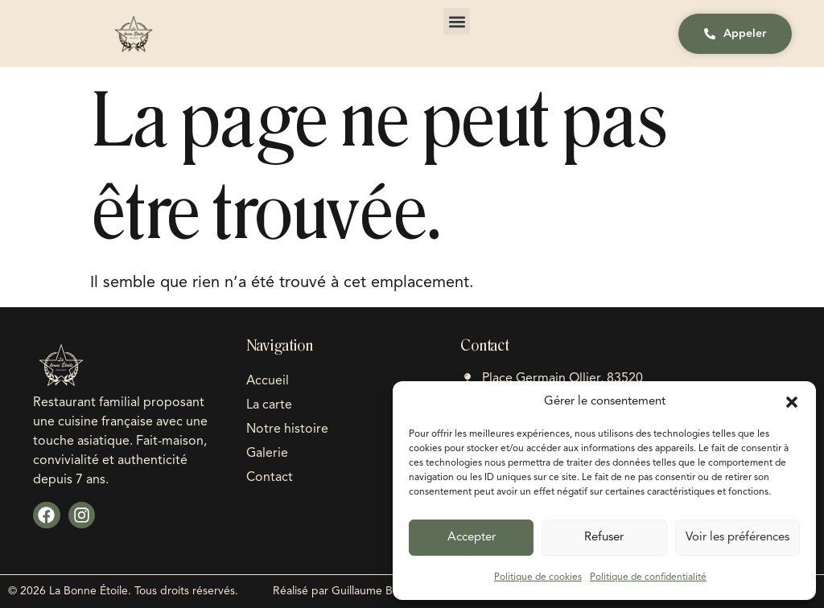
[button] (792, 402)
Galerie (267, 453)
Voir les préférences (737, 538)
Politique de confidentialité (648, 577)
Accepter (471, 538)
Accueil (267, 381)
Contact (269, 477)
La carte (269, 405)
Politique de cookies (538, 577)
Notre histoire (287, 429)
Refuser (604, 538)
